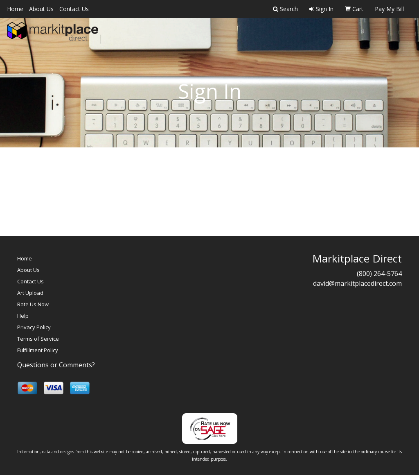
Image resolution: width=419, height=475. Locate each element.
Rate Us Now (33, 304)
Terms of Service (38, 338)
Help (23, 315)
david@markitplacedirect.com (357, 283)
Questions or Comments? (56, 364)
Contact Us (74, 9)
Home (15, 9)
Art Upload (30, 292)
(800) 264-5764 (379, 273)
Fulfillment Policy (37, 350)
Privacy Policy (34, 327)
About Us (41, 9)
